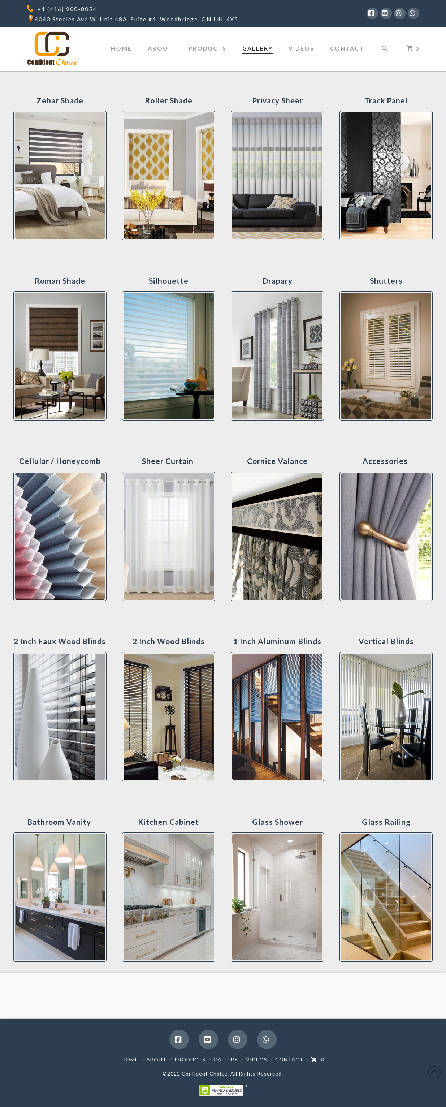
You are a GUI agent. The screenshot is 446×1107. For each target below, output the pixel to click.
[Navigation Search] (385, 49)
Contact (289, 1059)
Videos (256, 1059)
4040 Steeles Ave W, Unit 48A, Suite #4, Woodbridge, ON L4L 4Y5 (136, 19)
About (156, 1059)
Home (130, 1059)
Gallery (225, 1059)
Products (189, 1059)
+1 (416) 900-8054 (67, 9)
